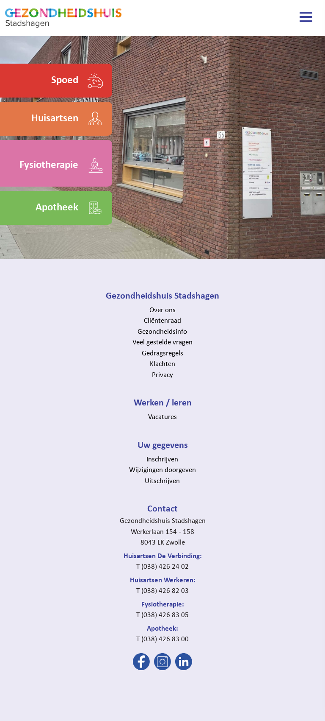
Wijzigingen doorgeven (162, 469)
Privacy (162, 374)
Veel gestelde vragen (162, 342)
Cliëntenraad (162, 320)
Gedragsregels (162, 353)
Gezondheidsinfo (162, 331)
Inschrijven (162, 459)
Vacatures (162, 416)
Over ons (162, 309)
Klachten (162, 363)
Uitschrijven (162, 480)
